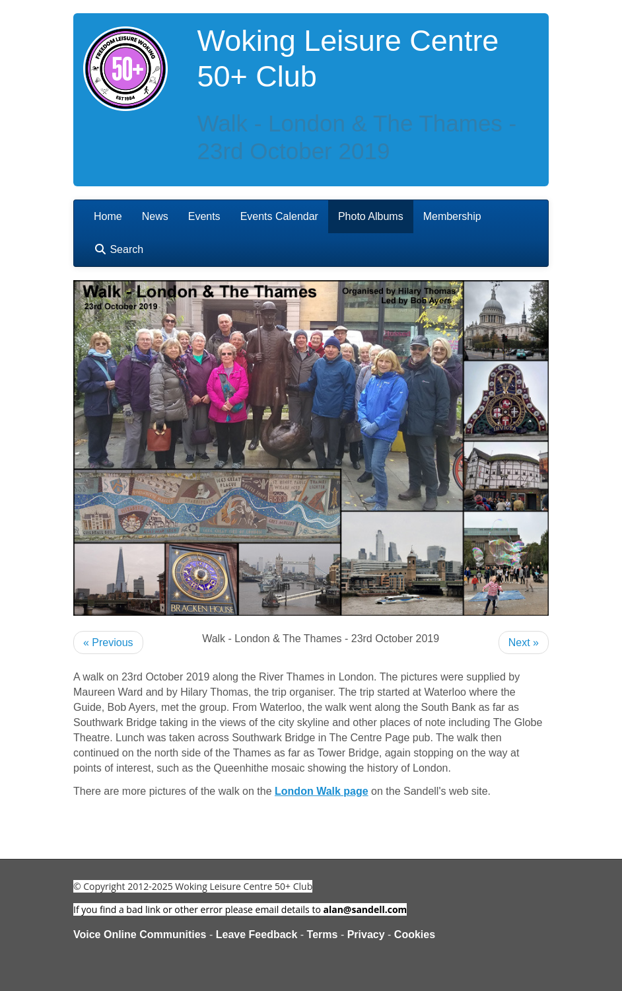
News (155, 216)
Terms (322, 934)
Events (204, 216)
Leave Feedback (257, 934)
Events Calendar (279, 216)
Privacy (366, 934)
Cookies (414, 934)
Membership (452, 216)
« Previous (108, 642)
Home (108, 216)
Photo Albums (370, 216)
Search (118, 249)
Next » (523, 642)
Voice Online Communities (140, 934)
